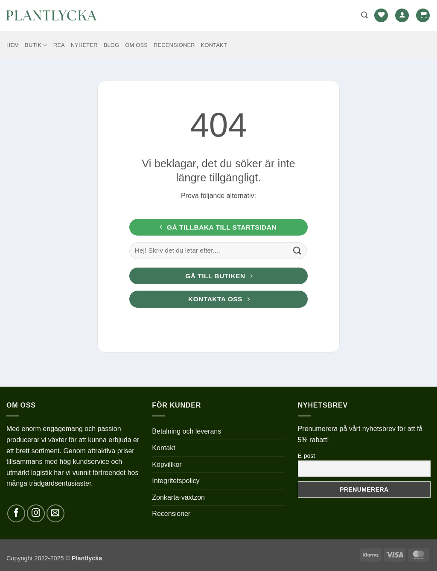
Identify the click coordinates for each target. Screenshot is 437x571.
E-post (306, 455)
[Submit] (297, 250)
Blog (111, 45)
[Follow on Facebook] (16, 513)
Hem (12, 45)
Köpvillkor (166, 464)
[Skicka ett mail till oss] (55, 513)
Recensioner (174, 45)
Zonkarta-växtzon (178, 497)
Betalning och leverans (186, 431)
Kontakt (214, 45)
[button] (364, 15)
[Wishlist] (381, 16)
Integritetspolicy (175, 480)
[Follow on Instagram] (36, 513)
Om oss (136, 45)
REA (59, 45)
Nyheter (84, 45)
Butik (36, 45)
